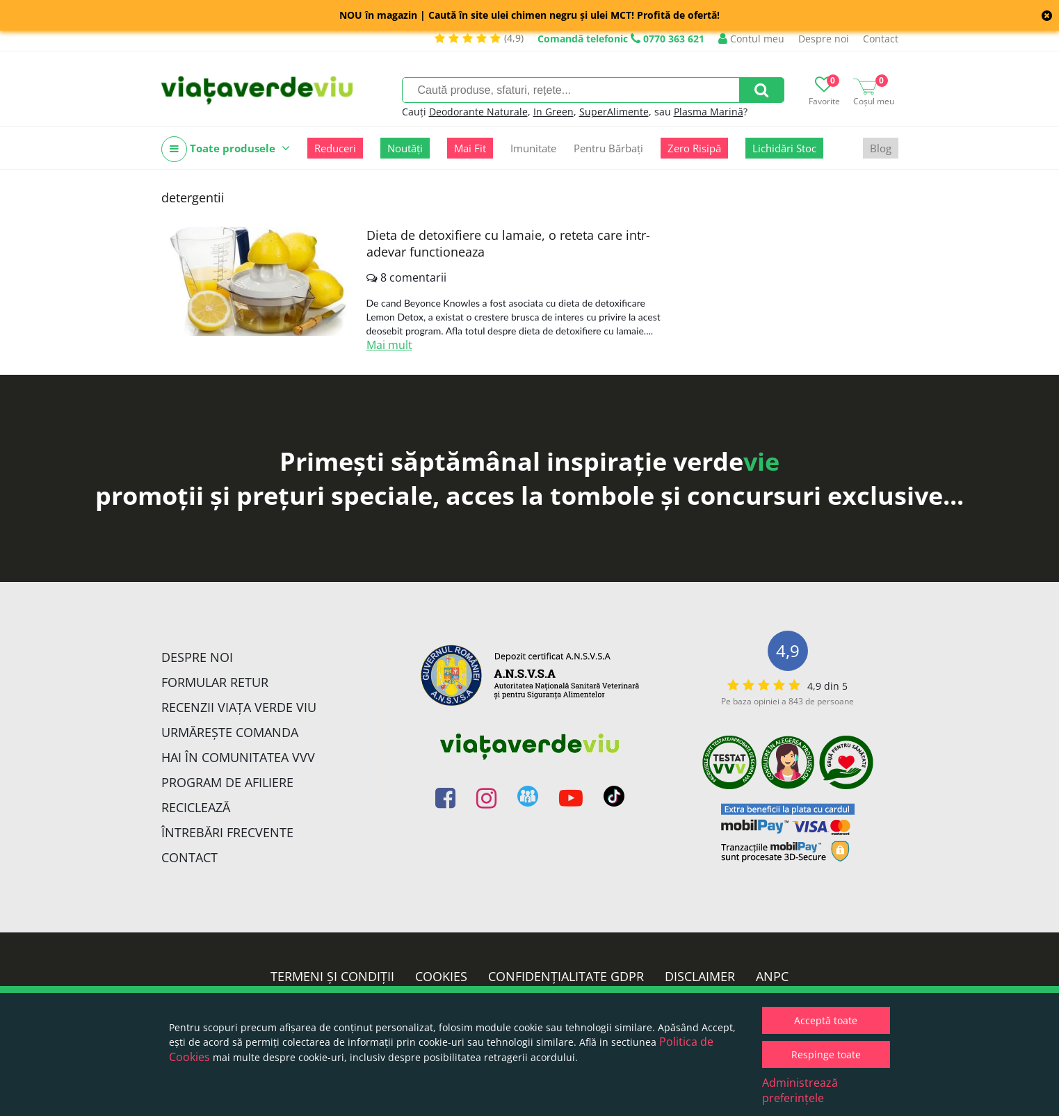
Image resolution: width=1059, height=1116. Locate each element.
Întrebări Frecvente (227, 832)
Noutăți (405, 148)
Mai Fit (470, 148)
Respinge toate (826, 1054)
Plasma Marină (708, 111)
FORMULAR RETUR (214, 682)
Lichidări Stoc (784, 148)
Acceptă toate (825, 1020)
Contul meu (751, 38)
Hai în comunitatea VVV (238, 757)
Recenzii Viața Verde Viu (238, 707)
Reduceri (335, 148)
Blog (880, 148)
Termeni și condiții (332, 976)
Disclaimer (700, 976)
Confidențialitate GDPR (566, 976)
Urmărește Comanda (229, 732)
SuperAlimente (614, 111)
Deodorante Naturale (478, 111)
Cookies (441, 976)
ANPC (772, 976)
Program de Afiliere (227, 782)
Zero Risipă (694, 148)
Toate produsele (225, 149)
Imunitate (533, 148)
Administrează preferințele (800, 1090)
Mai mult (389, 345)
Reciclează (195, 807)
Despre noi (823, 38)
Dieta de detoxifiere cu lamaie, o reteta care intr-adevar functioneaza (508, 243)
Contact (880, 38)
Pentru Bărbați (608, 148)
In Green (553, 111)
